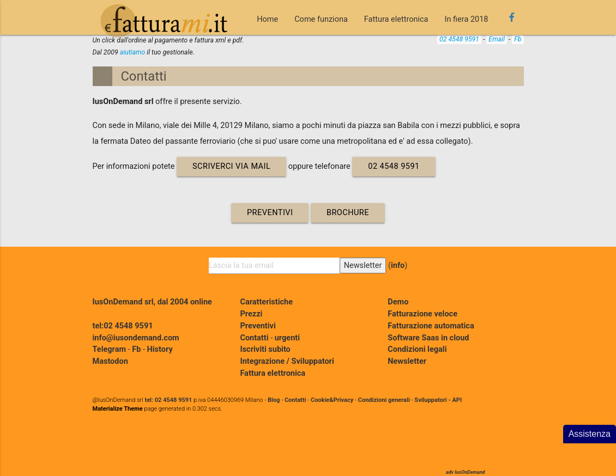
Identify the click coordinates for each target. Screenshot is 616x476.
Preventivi (270, 212)
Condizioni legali (417, 349)
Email (496, 39)
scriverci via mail (231, 166)
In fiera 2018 (466, 19)
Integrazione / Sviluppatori (287, 361)
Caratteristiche (266, 302)
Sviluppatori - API (438, 400)
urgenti (287, 338)
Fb (517, 39)
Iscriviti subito (265, 349)
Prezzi (251, 314)
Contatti (143, 76)
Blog (274, 400)
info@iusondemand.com (136, 338)
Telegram (109, 349)
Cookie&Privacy (332, 400)
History (160, 349)
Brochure (348, 212)
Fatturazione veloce (422, 314)
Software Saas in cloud (428, 338)
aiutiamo (133, 52)
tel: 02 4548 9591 (168, 400)
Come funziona (321, 19)
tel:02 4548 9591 (123, 326)
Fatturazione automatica (431, 326)
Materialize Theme (118, 408)
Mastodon (110, 361)
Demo (398, 302)
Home (267, 19)
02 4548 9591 (459, 39)
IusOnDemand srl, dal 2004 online (152, 302)
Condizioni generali (384, 400)
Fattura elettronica (396, 19)
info (397, 265)
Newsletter (407, 361)
